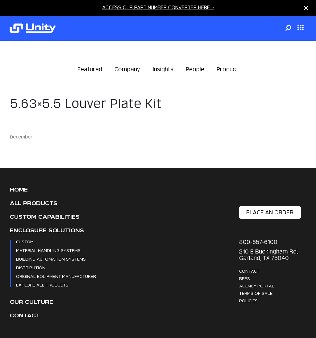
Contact (25, 316)
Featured (89, 69)
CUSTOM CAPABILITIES (45, 217)
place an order (269, 212)
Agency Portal (256, 285)
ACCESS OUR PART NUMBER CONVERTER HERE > (158, 7)
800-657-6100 (258, 242)
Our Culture (31, 302)
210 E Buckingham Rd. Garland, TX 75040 (268, 254)
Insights (162, 69)
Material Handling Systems (48, 250)
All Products (33, 203)
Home (19, 190)
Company (127, 69)
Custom (25, 241)
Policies (248, 300)
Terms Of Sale (255, 293)
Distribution (30, 267)
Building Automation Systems (51, 259)
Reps (244, 278)
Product (228, 69)
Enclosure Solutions (47, 230)
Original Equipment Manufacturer (56, 276)
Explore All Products (42, 284)
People (195, 69)
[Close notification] (306, 8)
